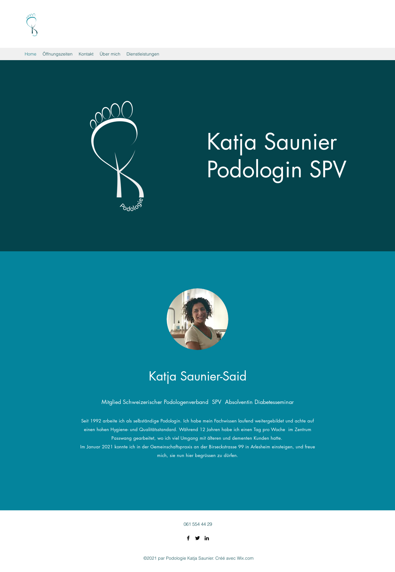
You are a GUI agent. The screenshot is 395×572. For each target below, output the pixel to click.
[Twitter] (197, 538)
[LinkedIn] (207, 538)
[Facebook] (188, 538)
